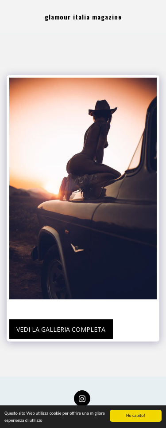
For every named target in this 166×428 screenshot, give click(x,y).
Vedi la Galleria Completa (60, 329)
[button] (9, 17)
